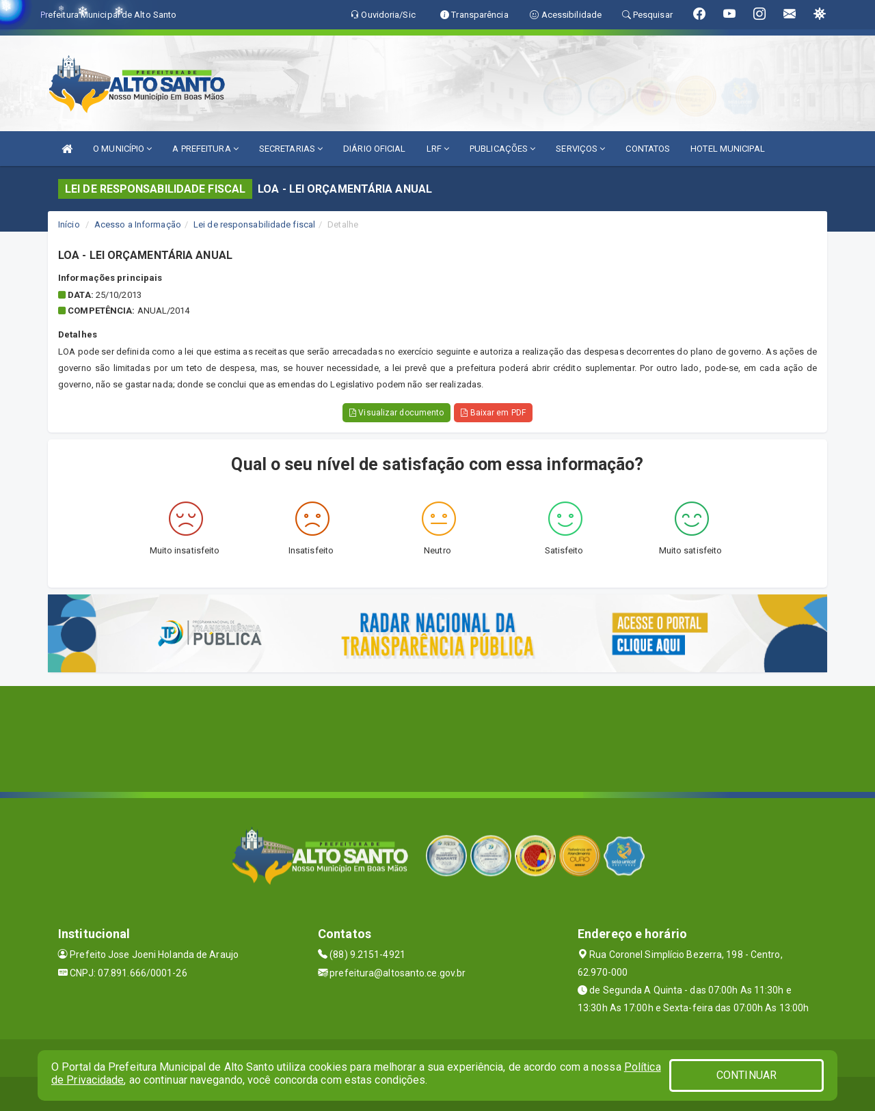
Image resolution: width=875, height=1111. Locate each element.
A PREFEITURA (205, 148)
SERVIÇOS (580, 148)
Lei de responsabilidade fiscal (254, 224)
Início (69, 224)
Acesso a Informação (137, 224)
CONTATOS (647, 148)
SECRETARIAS (291, 148)
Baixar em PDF (493, 412)
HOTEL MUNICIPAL (727, 148)
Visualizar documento (396, 412)
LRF (438, 148)
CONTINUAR (746, 1075)
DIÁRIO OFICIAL (374, 148)
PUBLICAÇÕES (502, 148)
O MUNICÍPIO (122, 148)
